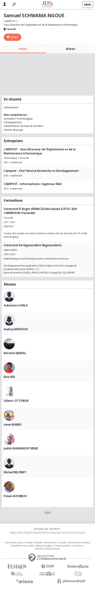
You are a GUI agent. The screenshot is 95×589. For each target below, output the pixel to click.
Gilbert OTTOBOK (16, 401)
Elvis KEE (9, 377)
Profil (23, 49)
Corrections (77, 545)
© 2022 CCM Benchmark (47, 549)
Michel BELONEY (15, 472)
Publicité (38, 542)
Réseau (70, 49)
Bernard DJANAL (15, 353)
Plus (47, 512)
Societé (62, 542)
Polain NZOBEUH (15, 496)
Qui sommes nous (14, 542)
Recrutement (51, 542)
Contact (28, 542)
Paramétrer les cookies (23, 545)
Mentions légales (44, 545)
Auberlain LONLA (16, 305)
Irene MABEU (12, 424)
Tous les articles (62, 545)
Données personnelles (79, 542)
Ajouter (14, 37)
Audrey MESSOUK (16, 329)
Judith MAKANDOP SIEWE (21, 448)
